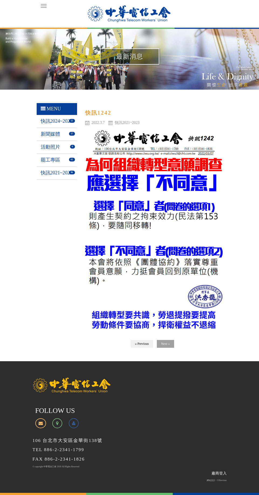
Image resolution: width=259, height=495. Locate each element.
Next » (165, 344)
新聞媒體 (50, 134)
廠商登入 (219, 473)
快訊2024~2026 (56, 121)
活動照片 (50, 147)
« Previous (142, 344)
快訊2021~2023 (56, 172)
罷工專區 (50, 160)
